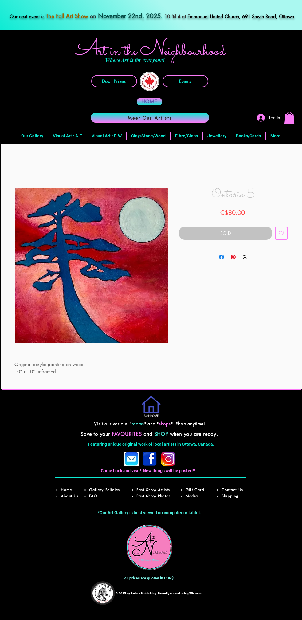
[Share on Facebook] (221, 257)
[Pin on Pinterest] (233, 257)
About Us (70, 496)
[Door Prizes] (114, 81)
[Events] (185, 81)
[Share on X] (245, 257)
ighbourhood (194, 51)
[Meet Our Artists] (150, 118)
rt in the (119, 51)
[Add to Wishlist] (281, 233)
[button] (289, 118)
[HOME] (149, 101)
